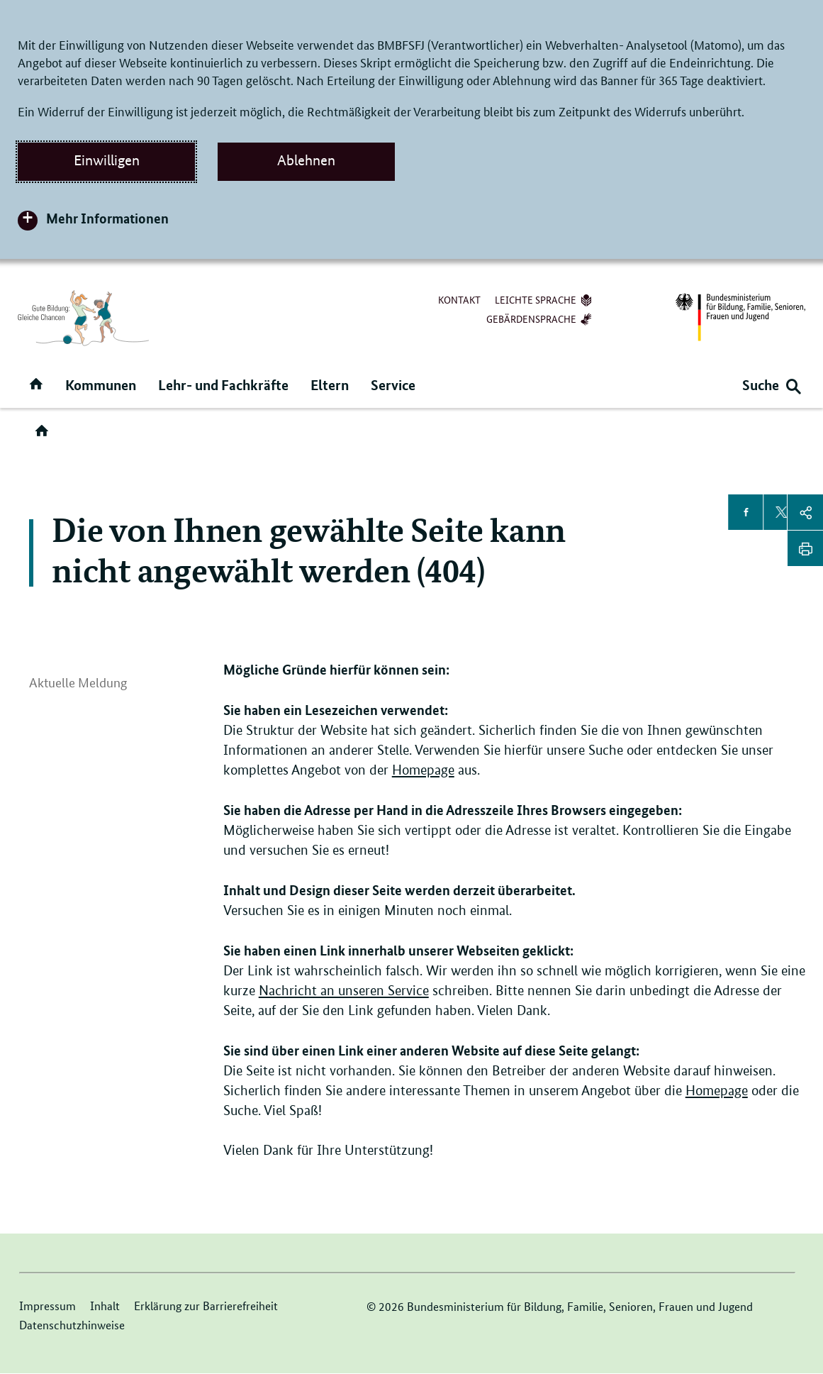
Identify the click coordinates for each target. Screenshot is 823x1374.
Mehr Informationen (107, 218)
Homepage (423, 770)
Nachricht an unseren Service (344, 990)
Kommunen (100, 385)
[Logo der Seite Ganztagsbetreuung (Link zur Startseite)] (83, 317)
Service (393, 385)
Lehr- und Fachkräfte (223, 385)
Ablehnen (306, 160)
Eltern (329, 385)
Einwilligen (107, 160)
